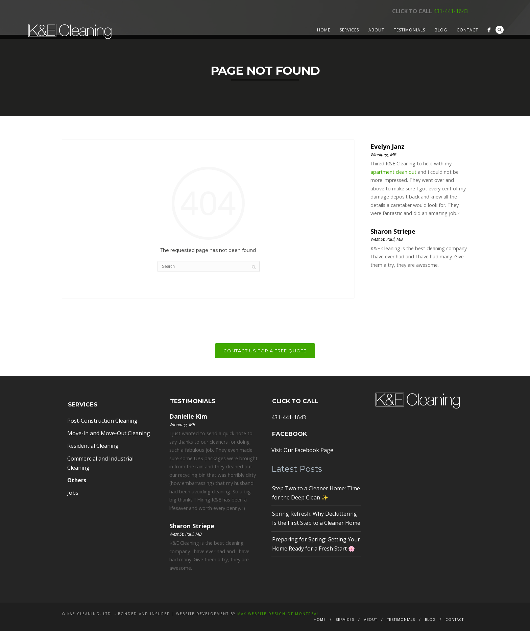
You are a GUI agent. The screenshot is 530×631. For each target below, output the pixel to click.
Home (323, 30)
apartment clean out (393, 172)
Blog (441, 30)
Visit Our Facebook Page (302, 450)
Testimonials (409, 30)
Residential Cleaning (93, 445)
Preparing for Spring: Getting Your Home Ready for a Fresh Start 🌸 (316, 544)
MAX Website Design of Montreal (278, 613)
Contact (467, 30)
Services (349, 30)
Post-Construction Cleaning (102, 420)
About (376, 30)
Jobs (72, 492)
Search (500, 30)
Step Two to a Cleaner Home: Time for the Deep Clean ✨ (316, 493)
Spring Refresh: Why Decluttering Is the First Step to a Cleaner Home (316, 518)
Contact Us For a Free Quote (265, 350)
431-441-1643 (450, 11)
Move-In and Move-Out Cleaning (108, 433)
